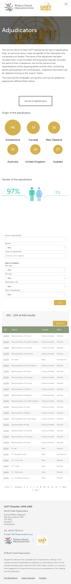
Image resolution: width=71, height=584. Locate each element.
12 (52, 487)
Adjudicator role (11, 282)
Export (60, 323)
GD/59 (6, 354)
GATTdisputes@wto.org (22, 534)
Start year (8, 265)
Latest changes (28, 578)
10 (44, 487)
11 (49, 487)
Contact (42, 578)
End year (8, 274)
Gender (8, 243)
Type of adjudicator (12, 290)
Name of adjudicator (13, 235)
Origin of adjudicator (13, 252)
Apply (60, 302)
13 (56, 487)
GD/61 (6, 448)
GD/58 (6, 336)
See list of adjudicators (35, 101)
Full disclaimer (10, 578)
